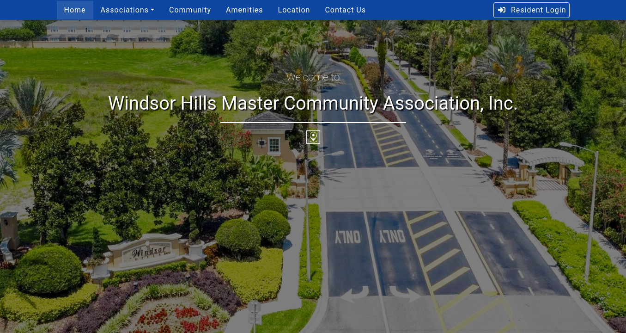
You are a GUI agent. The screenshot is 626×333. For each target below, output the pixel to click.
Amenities (244, 10)
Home (75, 10)
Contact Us (345, 10)
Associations (125, 10)
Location (294, 10)
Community (190, 10)
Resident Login (531, 10)
